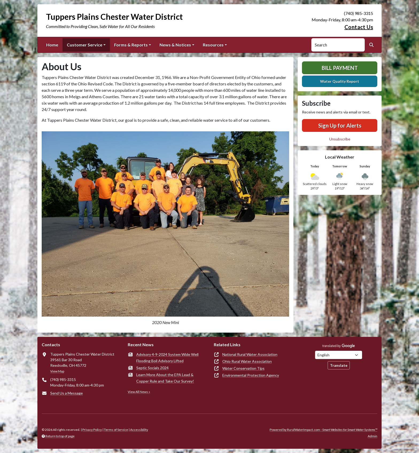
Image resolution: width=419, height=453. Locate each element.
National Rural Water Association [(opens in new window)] (249, 354)
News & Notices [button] (175, 44)
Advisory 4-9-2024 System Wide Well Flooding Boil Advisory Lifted (167, 357)
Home (52, 44)
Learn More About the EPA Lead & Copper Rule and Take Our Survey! (165, 377)
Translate (338, 365)
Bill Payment (340, 68)
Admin (372, 436)
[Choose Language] (338, 355)
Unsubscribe (339, 139)
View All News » (139, 392)
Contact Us (358, 27)
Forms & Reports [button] (131, 44)
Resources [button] (213, 44)
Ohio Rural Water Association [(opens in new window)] (247, 361)
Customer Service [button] (84, 44)
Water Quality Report (339, 81)
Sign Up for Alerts (339, 125)
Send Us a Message (66, 393)
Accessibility (139, 430)
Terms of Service (116, 430)
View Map (57, 371)
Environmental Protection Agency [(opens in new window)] (250, 375)
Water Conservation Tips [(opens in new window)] (243, 368)
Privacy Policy (92, 430)
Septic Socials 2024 (152, 367)
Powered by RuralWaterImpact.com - (323, 430)
